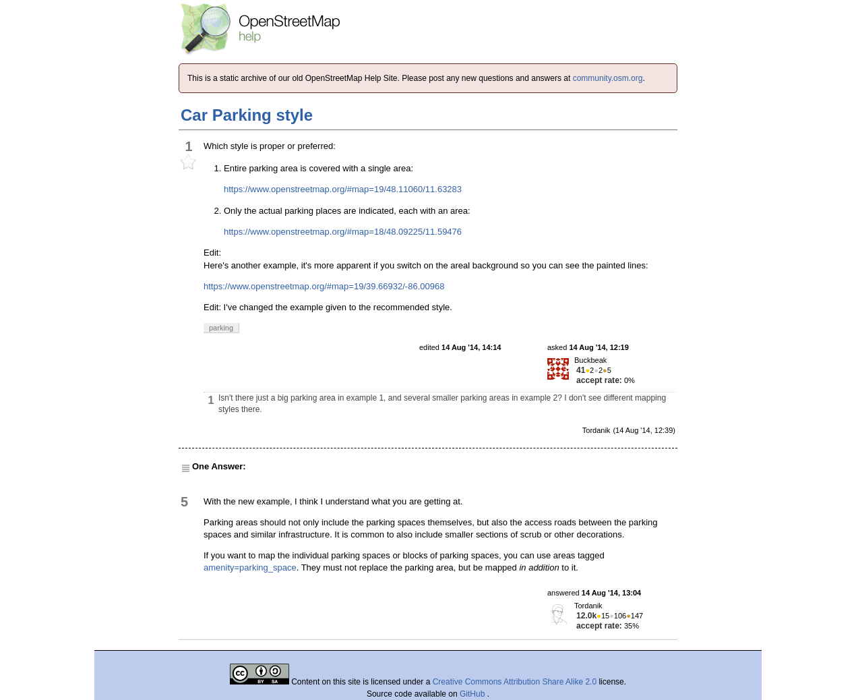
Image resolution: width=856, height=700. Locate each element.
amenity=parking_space (250, 567)
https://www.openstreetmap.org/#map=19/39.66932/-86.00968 (324, 286)
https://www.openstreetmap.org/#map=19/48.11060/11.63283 (343, 189)
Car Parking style (247, 115)
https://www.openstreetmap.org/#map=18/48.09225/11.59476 (343, 232)
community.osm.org (608, 78)
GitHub (473, 694)
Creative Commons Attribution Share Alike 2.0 (515, 682)
